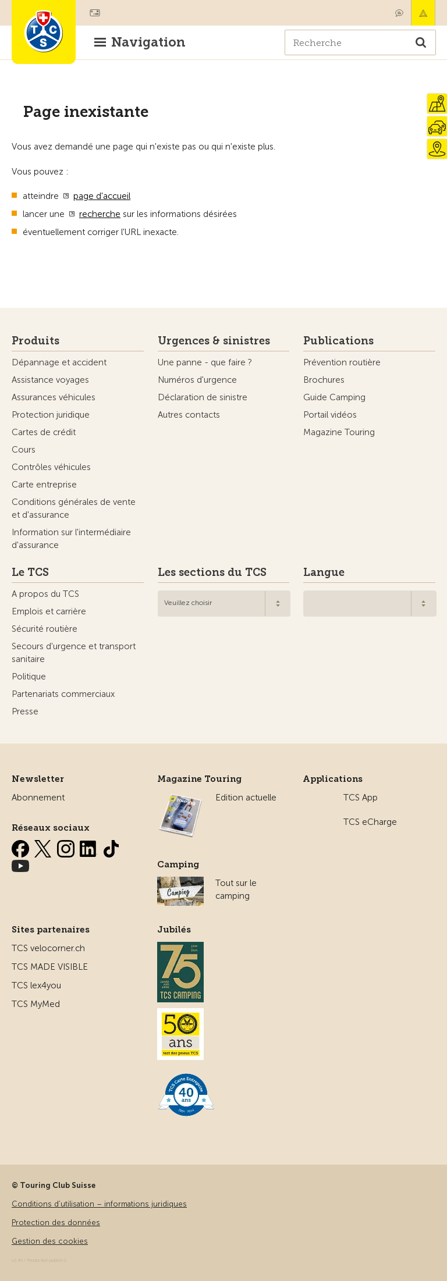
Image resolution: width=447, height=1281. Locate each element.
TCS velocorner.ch (48, 948)
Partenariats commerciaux (63, 694)
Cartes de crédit (44, 432)
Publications (338, 341)
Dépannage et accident (59, 362)
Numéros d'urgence (197, 380)
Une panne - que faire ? (205, 362)
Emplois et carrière (49, 611)
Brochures (324, 380)
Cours (24, 449)
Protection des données (56, 1222)
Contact (399, 13)
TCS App (360, 797)
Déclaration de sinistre (202, 397)
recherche (99, 214)
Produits (35, 341)
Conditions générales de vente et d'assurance (74, 508)
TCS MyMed (36, 1004)
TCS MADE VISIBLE (50, 967)
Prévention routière (342, 362)
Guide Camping (334, 397)
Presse (25, 711)
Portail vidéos (330, 415)
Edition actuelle (245, 797)
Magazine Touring (339, 432)
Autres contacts (189, 415)
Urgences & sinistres (214, 341)
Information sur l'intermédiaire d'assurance (71, 538)
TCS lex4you (36, 985)
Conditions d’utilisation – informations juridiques (99, 1204)
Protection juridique (51, 415)
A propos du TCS (45, 594)
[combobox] (224, 603)
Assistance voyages (50, 380)
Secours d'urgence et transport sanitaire (74, 652)
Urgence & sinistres (423, 13)
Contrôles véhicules (51, 467)
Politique (29, 676)
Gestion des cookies (50, 1241)
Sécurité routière (44, 629)
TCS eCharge (370, 822)
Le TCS (30, 572)
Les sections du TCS (212, 572)
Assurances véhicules (53, 397)
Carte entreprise (44, 484)
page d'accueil (101, 196)
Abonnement (38, 797)
